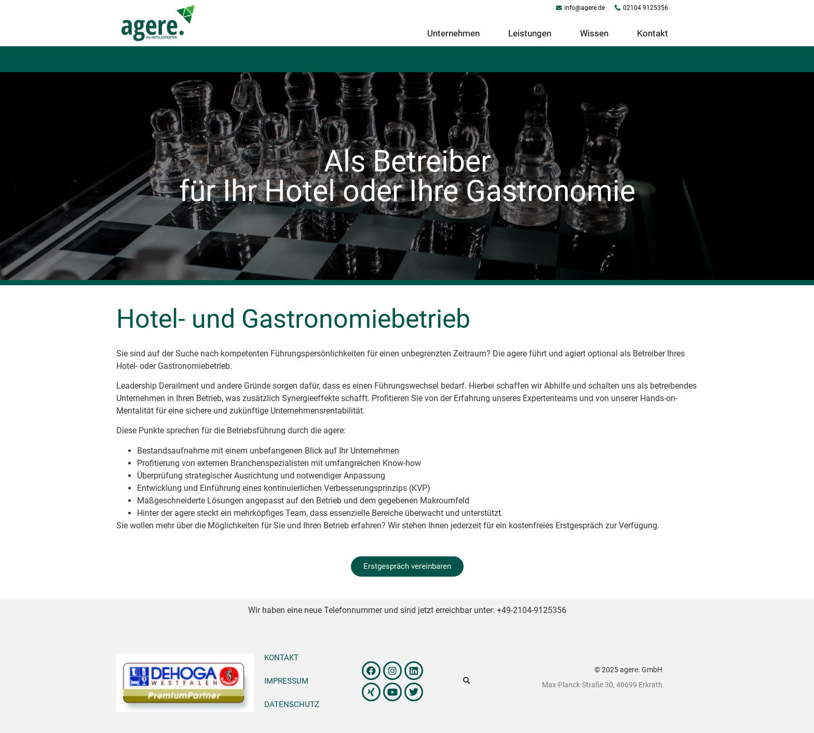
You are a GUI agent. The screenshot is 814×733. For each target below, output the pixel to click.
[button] (466, 681)
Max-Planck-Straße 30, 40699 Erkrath (602, 685)
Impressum (286, 681)
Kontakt (652, 33)
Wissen (594, 33)
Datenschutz (291, 704)
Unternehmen (453, 33)
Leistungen (529, 33)
